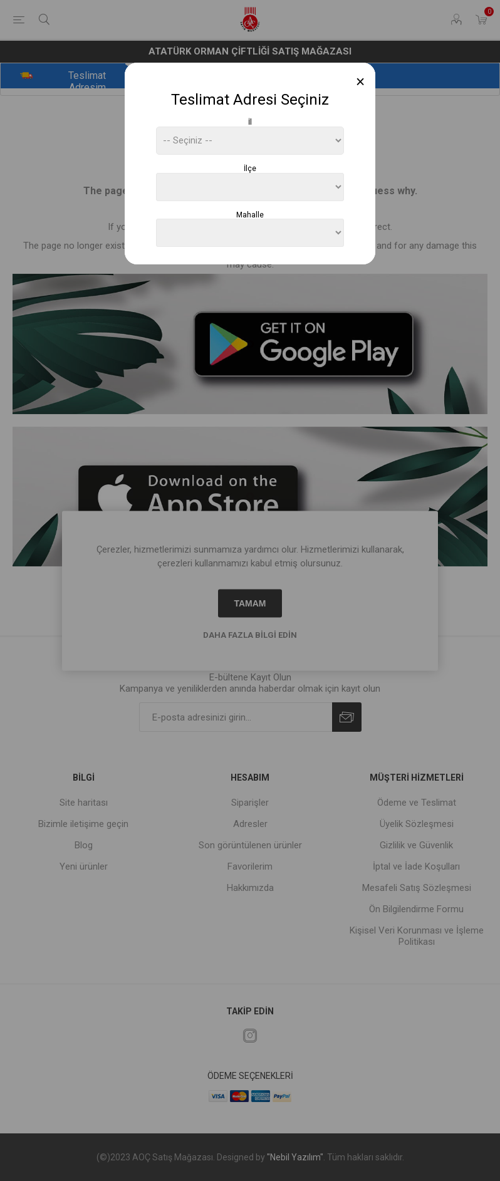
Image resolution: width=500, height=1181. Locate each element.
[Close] (360, 82)
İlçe (250, 168)
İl (250, 122)
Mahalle (250, 214)
